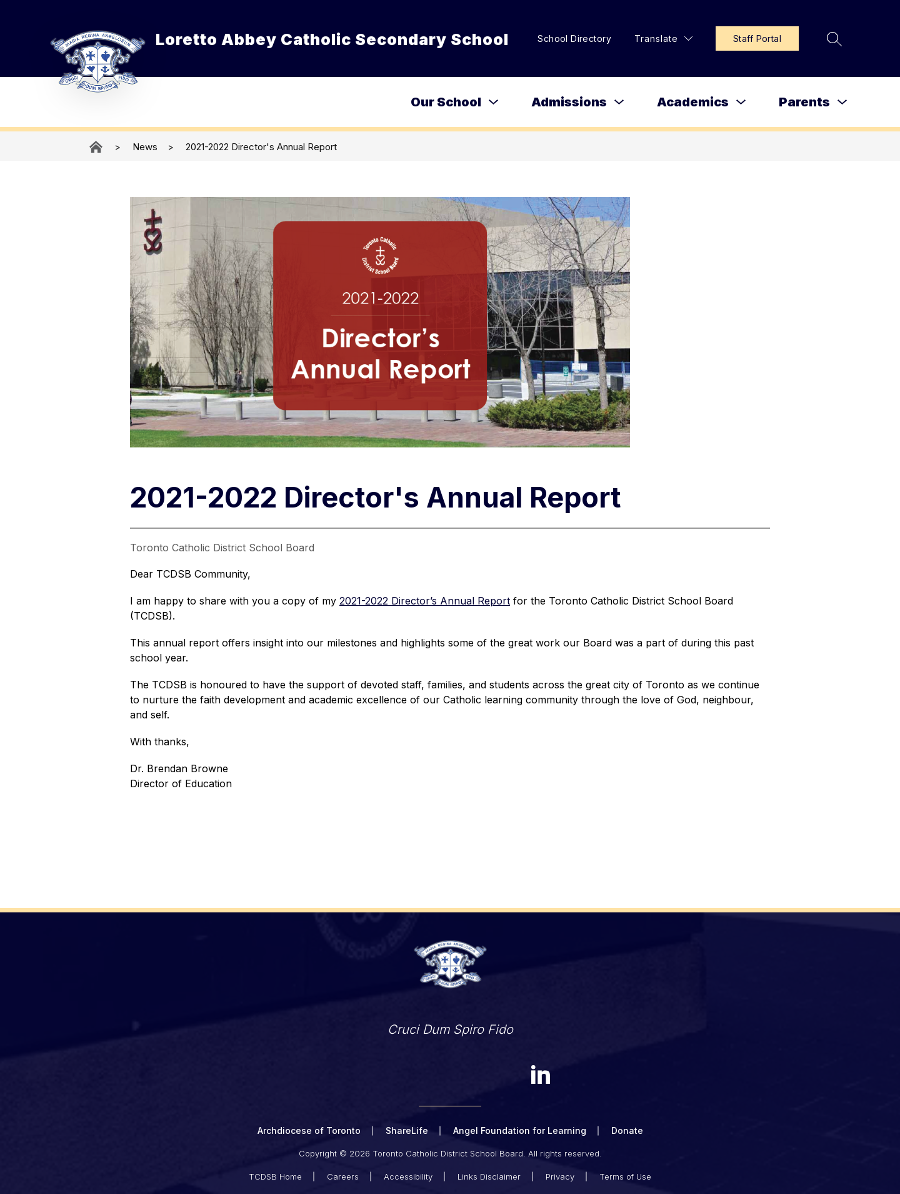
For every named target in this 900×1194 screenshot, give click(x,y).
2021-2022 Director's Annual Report (261, 147)
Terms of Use (625, 1176)
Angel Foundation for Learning (519, 1130)
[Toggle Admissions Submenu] (619, 102)
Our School (446, 102)
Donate (627, 1130)
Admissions (569, 102)
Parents (804, 102)
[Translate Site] (663, 38)
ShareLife (407, 1130)
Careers (343, 1176)
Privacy (560, 1176)
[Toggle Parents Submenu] (842, 102)
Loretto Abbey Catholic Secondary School (96, 147)
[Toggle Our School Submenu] (493, 102)
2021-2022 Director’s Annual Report (424, 600)
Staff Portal (757, 38)
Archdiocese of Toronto (309, 1130)
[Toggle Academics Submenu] (741, 102)
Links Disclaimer (489, 1176)
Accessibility (408, 1176)
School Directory (574, 38)
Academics (693, 102)
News (145, 147)
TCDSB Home (275, 1176)
